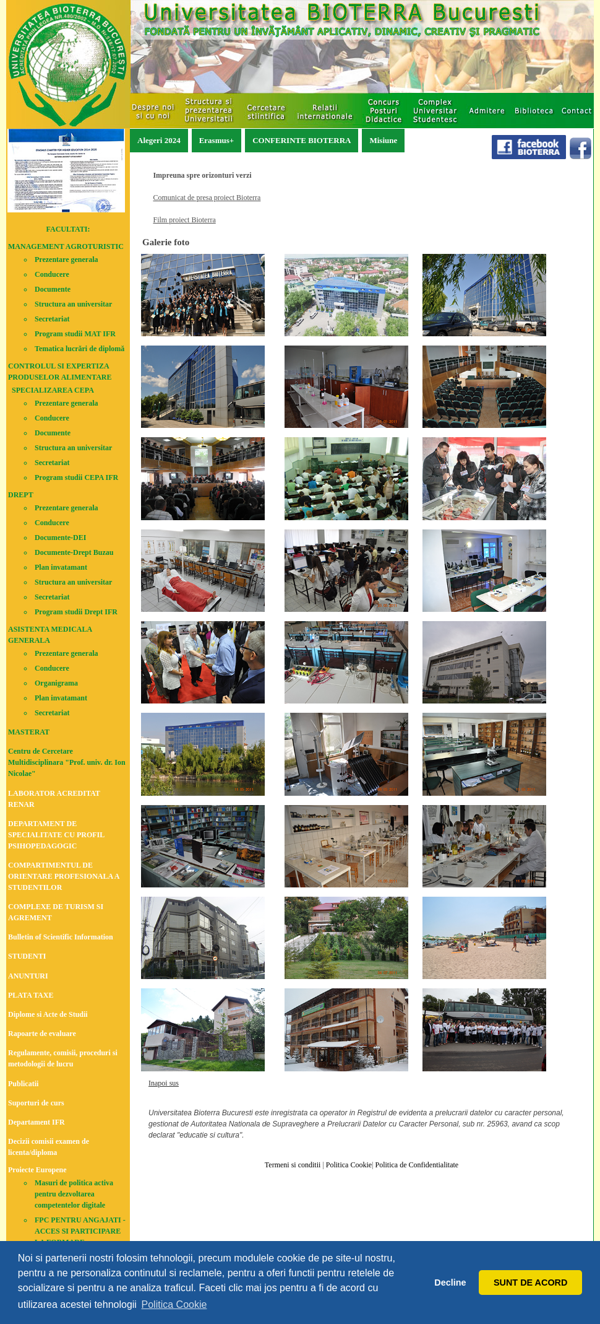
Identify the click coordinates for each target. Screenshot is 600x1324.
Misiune (383, 140)
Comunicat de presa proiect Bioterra (206, 197)
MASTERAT (28, 732)
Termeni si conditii (292, 1165)
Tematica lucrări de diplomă (79, 348)
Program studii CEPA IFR (76, 477)
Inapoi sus (163, 1083)
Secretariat (52, 319)
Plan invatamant (61, 567)
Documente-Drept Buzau (74, 552)
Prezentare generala (66, 259)
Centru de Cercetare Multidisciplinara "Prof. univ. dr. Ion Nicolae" (67, 762)
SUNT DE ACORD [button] (530, 1282)
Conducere (52, 274)
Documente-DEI (60, 537)
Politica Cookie (348, 1165)
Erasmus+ (216, 140)
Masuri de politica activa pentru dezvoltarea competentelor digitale (74, 1193)
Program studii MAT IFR (75, 333)
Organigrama (56, 683)
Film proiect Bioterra (184, 220)
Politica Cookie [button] (174, 1304)
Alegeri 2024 (159, 140)
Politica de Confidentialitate (415, 1165)
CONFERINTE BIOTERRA (301, 140)
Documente (53, 289)
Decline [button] (450, 1282)
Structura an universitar (73, 304)
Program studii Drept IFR (76, 612)
